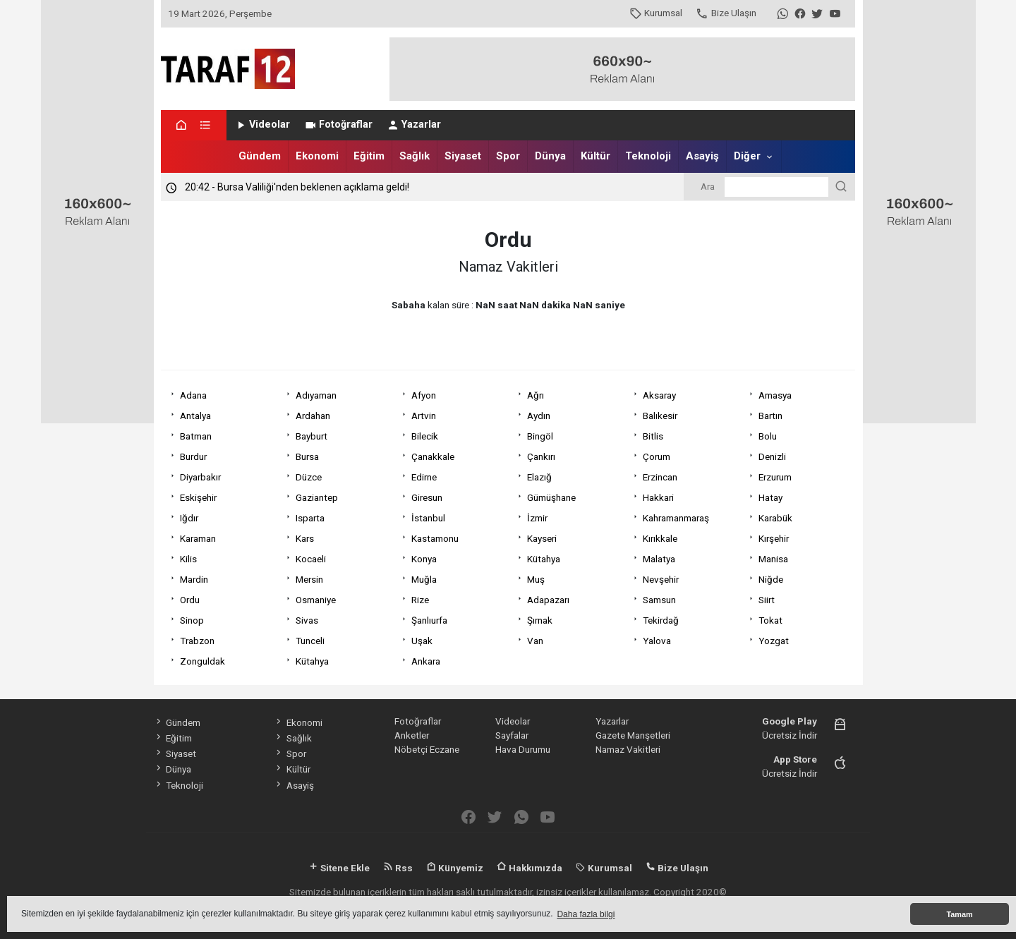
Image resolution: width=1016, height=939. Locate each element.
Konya (424, 558)
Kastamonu (435, 538)
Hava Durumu (522, 749)
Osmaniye (316, 599)
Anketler (411, 735)
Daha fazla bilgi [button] (586, 914)
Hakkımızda (529, 867)
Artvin (423, 415)
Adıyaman (316, 395)
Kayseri (542, 538)
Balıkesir (660, 415)
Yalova (657, 640)
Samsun (659, 599)
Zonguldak (202, 661)
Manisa (773, 558)
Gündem (259, 156)
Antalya (195, 415)
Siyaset (463, 156)
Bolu (767, 436)
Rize (420, 599)
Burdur (193, 456)
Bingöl (540, 436)
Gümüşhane (551, 497)
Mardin (194, 579)
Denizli (772, 456)
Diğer (747, 156)
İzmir (537, 517)
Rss (398, 867)
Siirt (766, 599)
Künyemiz (454, 867)
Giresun (426, 497)
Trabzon (197, 640)
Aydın (538, 415)
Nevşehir (661, 579)
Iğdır (189, 517)
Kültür (595, 156)
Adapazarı (548, 599)
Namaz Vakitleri (627, 749)
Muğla (424, 579)
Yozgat (773, 640)
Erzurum (775, 477)
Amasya (775, 395)
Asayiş (702, 156)
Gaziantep (317, 497)
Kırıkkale (660, 538)
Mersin (309, 579)
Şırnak (539, 620)
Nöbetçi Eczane (426, 749)
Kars (305, 538)
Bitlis (653, 436)
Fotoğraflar (338, 125)
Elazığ (539, 477)
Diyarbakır (200, 477)
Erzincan (660, 477)
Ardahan (313, 415)
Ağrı (535, 395)
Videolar (262, 125)
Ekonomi (317, 156)
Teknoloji (648, 156)
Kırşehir (773, 538)
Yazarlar (414, 125)
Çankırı (541, 456)
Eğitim (369, 156)
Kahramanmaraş (676, 517)
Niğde (770, 579)
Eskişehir (198, 497)
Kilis (188, 558)
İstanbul (428, 517)
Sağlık (414, 156)
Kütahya (543, 558)
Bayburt (311, 436)
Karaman (198, 538)
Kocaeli (311, 558)
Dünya (550, 156)
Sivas (307, 620)
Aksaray (659, 395)
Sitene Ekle (339, 867)
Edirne (424, 477)
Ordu (190, 599)
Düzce (309, 477)
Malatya (659, 558)
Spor (508, 156)
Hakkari (658, 497)
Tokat (770, 620)
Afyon (423, 395)
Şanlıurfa (429, 620)
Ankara (425, 661)
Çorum (656, 456)
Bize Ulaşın (726, 12)
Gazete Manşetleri (632, 735)
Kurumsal (655, 12)
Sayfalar (511, 735)
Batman (196, 436)
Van (535, 640)
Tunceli (310, 640)
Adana (193, 395)
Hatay (770, 497)
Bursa (307, 456)
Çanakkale (432, 456)
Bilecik (424, 436)
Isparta (310, 517)
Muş (536, 579)
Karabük (775, 517)
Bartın (770, 415)
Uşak (422, 640)
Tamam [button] (959, 914)
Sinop (192, 620)
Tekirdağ (661, 620)
